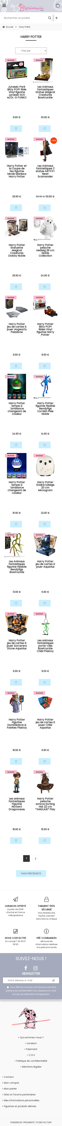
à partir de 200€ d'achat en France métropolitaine (15, 907)
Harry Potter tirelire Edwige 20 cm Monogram (45, 486)
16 (17, 513)
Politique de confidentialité (31, 1061)
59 (50, 196)
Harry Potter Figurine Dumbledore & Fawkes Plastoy (17, 724)
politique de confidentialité (19, 990)
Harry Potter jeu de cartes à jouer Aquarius (45, 564)
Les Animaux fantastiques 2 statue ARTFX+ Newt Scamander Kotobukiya (45, 171)
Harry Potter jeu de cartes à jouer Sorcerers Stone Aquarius (17, 644)
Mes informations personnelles (21, 1100)
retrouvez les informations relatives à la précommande (46, 939)
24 (45, 275)
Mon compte (11, 1082)
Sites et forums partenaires (20, 1094)
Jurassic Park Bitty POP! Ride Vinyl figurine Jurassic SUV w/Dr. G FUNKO (16, 92)
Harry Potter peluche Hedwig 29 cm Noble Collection (45, 250)
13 (17, 592)
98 (40, 196)
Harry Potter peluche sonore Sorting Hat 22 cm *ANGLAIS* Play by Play (45, 804)
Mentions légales (31, 1066)
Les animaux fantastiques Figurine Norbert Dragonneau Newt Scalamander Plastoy (16, 804)
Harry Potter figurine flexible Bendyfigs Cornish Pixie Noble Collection (45, 408)
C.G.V (32, 1055)
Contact (9, 1077)
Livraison (32, 1043)
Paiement (31, 1049)
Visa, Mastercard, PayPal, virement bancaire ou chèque (46, 908)
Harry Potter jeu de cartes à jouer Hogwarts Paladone (17, 328)
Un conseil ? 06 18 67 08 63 (15, 937)
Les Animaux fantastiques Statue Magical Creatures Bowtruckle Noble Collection (45, 92)
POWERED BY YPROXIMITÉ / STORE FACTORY (31, 1122)
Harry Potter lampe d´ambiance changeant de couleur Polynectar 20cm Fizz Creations (17, 408)
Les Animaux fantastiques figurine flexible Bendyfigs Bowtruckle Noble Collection (16, 567)
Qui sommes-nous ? (32, 1037)
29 (16, 196)
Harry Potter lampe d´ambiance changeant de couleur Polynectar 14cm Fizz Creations (17, 487)
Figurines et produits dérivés (20, 1106)
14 (45, 433)
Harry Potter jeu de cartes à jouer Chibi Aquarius (45, 724)
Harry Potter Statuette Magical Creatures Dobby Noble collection (16, 250)
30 (45, 117)
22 (45, 513)
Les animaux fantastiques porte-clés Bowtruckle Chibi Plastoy (45, 646)
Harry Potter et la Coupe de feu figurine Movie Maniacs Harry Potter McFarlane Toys (17, 171)
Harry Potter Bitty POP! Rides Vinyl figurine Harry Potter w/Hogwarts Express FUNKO (45, 329)
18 (17, 750)
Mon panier (10, 1088)
